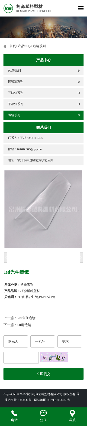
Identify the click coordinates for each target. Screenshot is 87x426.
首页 (13, 46)
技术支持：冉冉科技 (18, 400)
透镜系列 (39, 46)
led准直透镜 (26, 318)
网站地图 (40, 400)
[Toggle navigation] (81, 8)
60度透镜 (24, 325)
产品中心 (24, 46)
